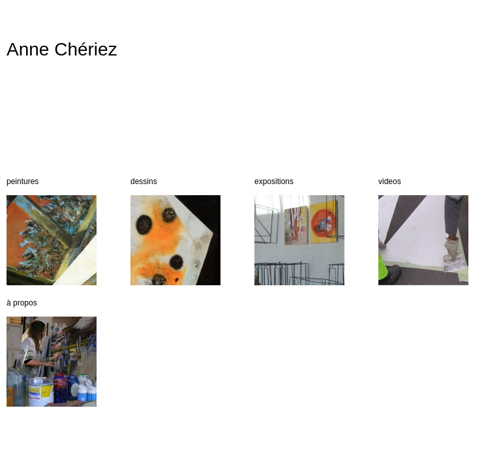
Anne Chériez (62, 49)
